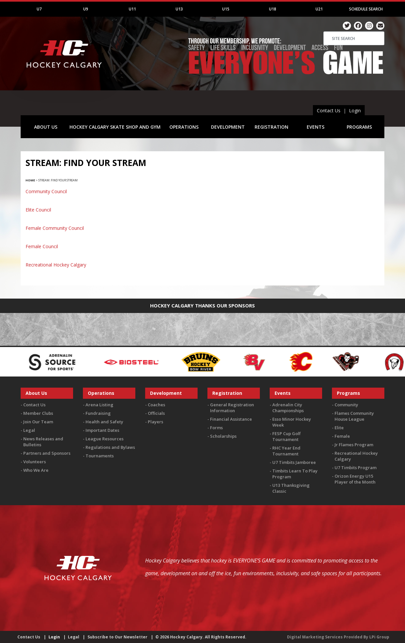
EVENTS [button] (315, 127)
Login (355, 110)
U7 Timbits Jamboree (294, 462)
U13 (179, 9)
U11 (132, 9)
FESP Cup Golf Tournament (286, 436)
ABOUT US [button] (45, 127)
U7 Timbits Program (355, 467)
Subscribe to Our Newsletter (117, 637)
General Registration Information (232, 407)
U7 (39, 9)
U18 (272, 9)
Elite (339, 428)
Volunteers (34, 462)
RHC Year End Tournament (286, 451)
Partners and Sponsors (46, 453)
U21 (319, 9)
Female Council (42, 246)
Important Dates (102, 430)
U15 (225, 9)
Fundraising (98, 413)
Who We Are (35, 470)
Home (30, 180)
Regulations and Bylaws (110, 447)
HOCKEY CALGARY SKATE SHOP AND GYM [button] (115, 127)
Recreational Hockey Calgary (56, 265)
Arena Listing (99, 405)
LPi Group (379, 637)
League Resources (105, 439)
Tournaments (100, 456)
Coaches (156, 405)
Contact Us (328, 110)
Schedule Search (366, 9)
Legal (29, 430)
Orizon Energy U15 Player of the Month (355, 479)
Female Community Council (55, 228)
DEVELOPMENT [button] (228, 127)
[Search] (353, 38)
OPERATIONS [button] (184, 127)
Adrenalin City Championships (288, 407)
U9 (85, 9)
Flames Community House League (354, 416)
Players (155, 422)
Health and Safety (104, 422)
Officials (156, 413)
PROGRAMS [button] (359, 127)
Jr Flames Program (354, 445)
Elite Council (38, 210)
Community (346, 405)
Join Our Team (38, 422)
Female (342, 436)
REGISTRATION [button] (271, 127)
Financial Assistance (231, 419)
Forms (216, 428)
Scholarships (223, 436)
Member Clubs (38, 413)
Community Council (46, 191)
